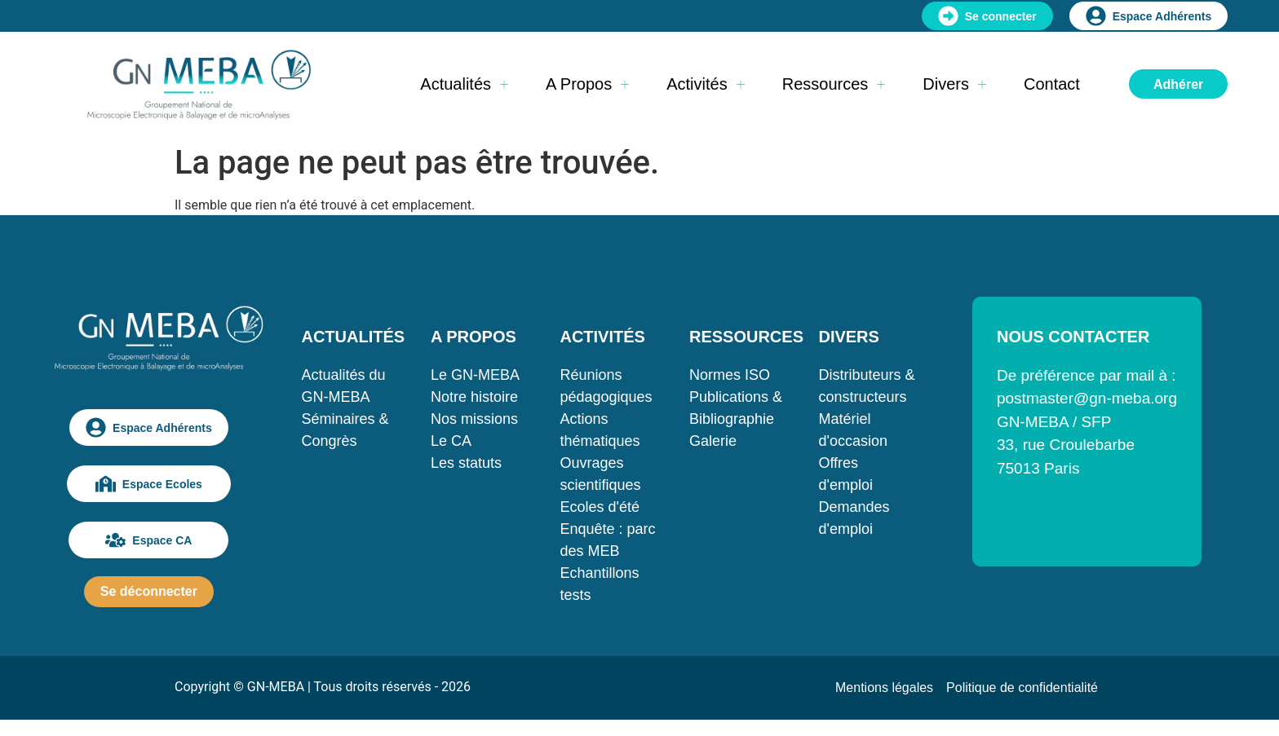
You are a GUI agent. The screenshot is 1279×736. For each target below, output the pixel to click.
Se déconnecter (148, 591)
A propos (587, 84)
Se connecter (987, 16)
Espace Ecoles (148, 484)
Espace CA (148, 540)
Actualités (464, 84)
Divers (954, 84)
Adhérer (1178, 84)
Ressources (834, 84)
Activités (705, 84)
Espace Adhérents (1149, 16)
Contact (1052, 84)
